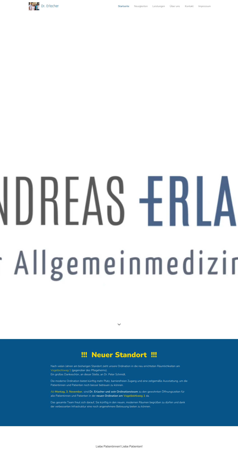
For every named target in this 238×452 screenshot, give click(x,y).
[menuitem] (118, 6)
